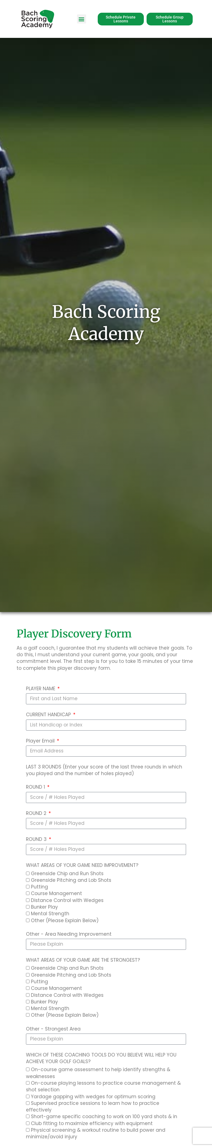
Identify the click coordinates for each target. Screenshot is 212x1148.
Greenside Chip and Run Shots (67, 873)
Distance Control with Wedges (67, 900)
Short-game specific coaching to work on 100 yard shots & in (104, 1116)
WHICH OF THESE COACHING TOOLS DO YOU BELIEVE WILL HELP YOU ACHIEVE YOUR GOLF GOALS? (101, 1058)
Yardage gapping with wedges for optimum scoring (93, 1096)
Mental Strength (50, 913)
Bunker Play (44, 907)
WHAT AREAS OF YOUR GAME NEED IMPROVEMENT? (82, 865)
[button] (81, 18)
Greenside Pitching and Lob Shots (71, 880)
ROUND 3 (37, 839)
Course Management (56, 893)
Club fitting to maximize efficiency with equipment (92, 1123)
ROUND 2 (37, 813)
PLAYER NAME (41, 688)
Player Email (41, 741)
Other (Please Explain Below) (65, 920)
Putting (39, 886)
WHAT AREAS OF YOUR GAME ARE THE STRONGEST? (83, 960)
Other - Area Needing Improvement (69, 934)
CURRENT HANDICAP (49, 714)
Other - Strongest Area (53, 1029)
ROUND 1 (36, 787)
